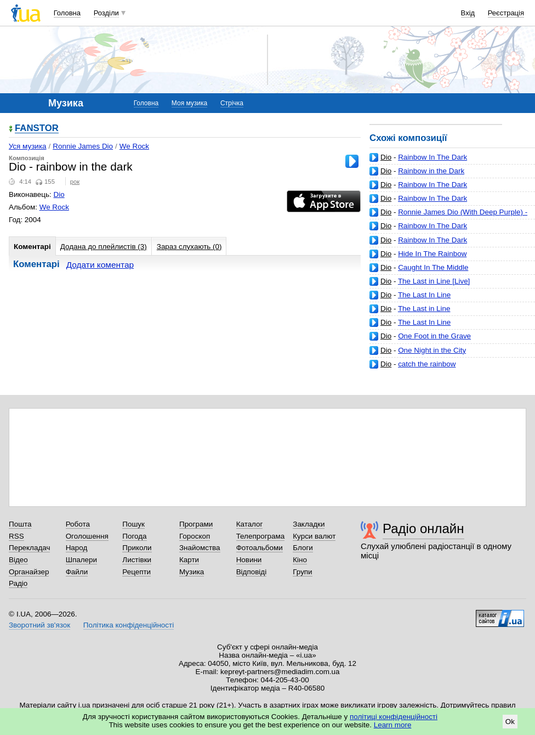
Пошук (133, 524)
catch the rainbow (427, 364)
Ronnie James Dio (83, 146)
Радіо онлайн (423, 528)
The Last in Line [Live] (434, 281)
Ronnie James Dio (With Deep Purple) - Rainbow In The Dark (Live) (448, 216)
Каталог (249, 524)
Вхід (468, 13)
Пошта (20, 524)
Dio (385, 157)
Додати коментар (100, 264)
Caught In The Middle (433, 267)
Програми (196, 524)
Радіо (18, 583)
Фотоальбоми (259, 548)
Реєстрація (506, 13)
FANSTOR (37, 128)
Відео (18, 560)
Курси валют (314, 536)
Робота (78, 524)
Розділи (106, 13)
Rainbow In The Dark (432, 157)
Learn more (393, 725)
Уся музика (28, 146)
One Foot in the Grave (434, 336)
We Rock (134, 146)
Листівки (136, 560)
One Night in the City (432, 350)
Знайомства (199, 548)
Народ (77, 548)
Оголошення (87, 536)
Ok (510, 721)
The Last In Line (424, 295)
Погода (134, 536)
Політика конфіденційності (128, 625)
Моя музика (189, 103)
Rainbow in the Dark (431, 171)
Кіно (300, 560)
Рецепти (136, 572)
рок (74, 181)
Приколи (136, 548)
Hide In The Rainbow (432, 254)
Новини (249, 560)
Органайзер (29, 572)
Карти (189, 560)
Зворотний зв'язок (39, 625)
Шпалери (81, 560)
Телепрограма (260, 536)
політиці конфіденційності (393, 717)
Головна (67, 13)
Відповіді (251, 572)
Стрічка (231, 103)
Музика (191, 572)
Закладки (309, 524)
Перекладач (29, 548)
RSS (16, 536)
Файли (77, 572)
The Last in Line (424, 308)
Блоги (303, 548)
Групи (302, 572)
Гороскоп (194, 536)
